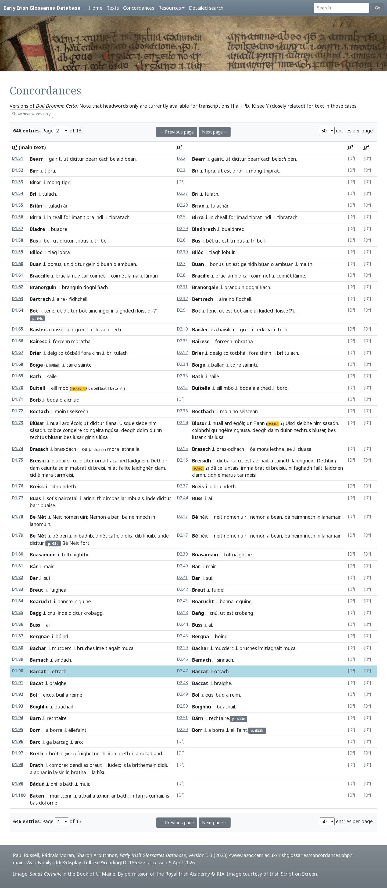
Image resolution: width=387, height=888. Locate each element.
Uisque (126, 423)
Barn (35, 718)
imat (77, 217)
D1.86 (17, 624)
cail (84, 275)
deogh (128, 430)
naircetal (67, 498)
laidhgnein (303, 460)
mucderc (61, 648)
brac (60, 275)
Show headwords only (31, 113)
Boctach (39, 411)
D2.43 (182, 601)
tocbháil (239, 353)
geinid (92, 264)
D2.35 (182, 376)
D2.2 (181, 158)
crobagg (93, 613)
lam (71, 275)
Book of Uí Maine (96, 874)
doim (142, 430)
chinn (265, 353)
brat (259, 468)
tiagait (112, 648)
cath (113, 535)
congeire (72, 430)
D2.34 (182, 364)
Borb (35, 399)
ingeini (106, 310)
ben (292, 159)
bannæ (65, 601)
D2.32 (182, 298)
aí (210, 498)
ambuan (127, 264)
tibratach (287, 217)
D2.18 (182, 612)
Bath (35, 376)
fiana (111, 423)
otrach (221, 671)
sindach (63, 660)
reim (235, 695)
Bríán (36, 205)
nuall (55, 423)
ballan (217, 364)
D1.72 (17, 411)
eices (48, 695)
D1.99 (17, 783)
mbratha (243, 341)
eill (54, 388)
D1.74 (17, 448)
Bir (195, 170)
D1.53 (17, 182)
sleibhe (304, 423)
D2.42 (182, 589)
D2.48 (182, 683)
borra (56, 730)
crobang (244, 613)
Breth (36, 753)
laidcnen (334, 468)
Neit (57, 517)
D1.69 (17, 376)
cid (33, 475)
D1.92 (17, 694)
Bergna (200, 636)
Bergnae (40, 636)
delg (52, 353)
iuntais (231, 468)
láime (299, 275)
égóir (238, 423)
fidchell (243, 299)
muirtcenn (61, 795)
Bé (195, 517)
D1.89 (17, 659)
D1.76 (17, 486)
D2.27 (182, 193)
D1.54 (17, 193)
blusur (54, 437)
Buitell (37, 388)
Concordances (138, 8)
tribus (81, 240)
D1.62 (17, 287)
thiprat (271, 170)
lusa (219, 437)
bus (240, 240)
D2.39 (182, 554)
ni (109, 468)
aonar (40, 772)
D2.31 (182, 287)
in (49, 217)
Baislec (38, 329)
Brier (198, 353)
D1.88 (17, 648)
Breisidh (201, 460)
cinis (208, 437)
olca (129, 535)
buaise (48, 505)
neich (99, 753)
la (129, 765)
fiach (102, 287)
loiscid (143, 310)
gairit (55, 159)
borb (282, 388)
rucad (146, 753)
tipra (210, 170)
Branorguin (43, 287)
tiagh (215, 252)
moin (60, 411)
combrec (58, 765)
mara (47, 475)
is (124, 765)
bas (34, 802)
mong (255, 170)
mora (113, 449)
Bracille (201, 275)
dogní (89, 287)
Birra (35, 217)
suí (209, 578)
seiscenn (248, 411)
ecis (209, 695)
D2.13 (182, 387)
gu (214, 430)
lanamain (332, 517)
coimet (97, 275)
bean (130, 159)
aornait (261, 460)
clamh (198, 475)
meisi (250, 475)
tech (282, 329)
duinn (155, 430)
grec (80, 329)
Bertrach (40, 299)
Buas (35, 498)
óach (71, 449)
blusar (318, 430)
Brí (33, 194)
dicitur (77, 159)
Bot (34, 310)
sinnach (225, 660)
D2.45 (182, 636)
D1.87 (17, 636)
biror (237, 170)
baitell (93, 388)
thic (101, 498)
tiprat (255, 217)
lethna (127, 449)
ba (125, 517)
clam (160, 468)
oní (54, 784)
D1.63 (17, 298)
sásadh (37, 430)
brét (54, 753)
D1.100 (19, 795)
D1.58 (17, 240)
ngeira (97, 430)
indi (99, 217)
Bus (34, 240)
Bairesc (38, 341)
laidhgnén (142, 468)
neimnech (139, 517)
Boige (36, 364)
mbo (63, 388)
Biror (35, 182)
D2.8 (181, 275)
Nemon (97, 517)
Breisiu (38, 460)
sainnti (249, 364)
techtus (38, 437)
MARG (273, 424)
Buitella (201, 388)
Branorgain (205, 287)
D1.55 (17, 205)
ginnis (91, 437)
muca (290, 648)
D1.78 (17, 516)
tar (240, 475)
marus (229, 475)
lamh (232, 275)
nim (153, 423)
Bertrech (202, 299)
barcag (61, 742)
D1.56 (17, 217)
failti (318, 468)
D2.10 (182, 329)
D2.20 (182, 729)
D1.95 (17, 729)
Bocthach (203, 411)
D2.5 (181, 217)
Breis (198, 486)
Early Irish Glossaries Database (41, 7)
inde (151, 498)
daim (273, 430)
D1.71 (17, 399)
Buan (36, 264)
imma (247, 468)
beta (114, 388)
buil (60, 695)
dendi (76, 765)
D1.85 (17, 612)
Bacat (37, 683)
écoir (76, 423)
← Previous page (177, 132)
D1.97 (17, 753)
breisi (99, 468)
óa (253, 449)
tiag (52, 252)
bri (110, 353)
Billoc (36, 252)
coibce (55, 430)
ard (66, 423)
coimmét (261, 275)
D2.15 (182, 448)
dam (35, 468)
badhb (86, 535)
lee (288, 449)
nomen (71, 517)
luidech (267, 310)
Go (377, 8)
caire (71, 364)
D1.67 (17, 352)
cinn (96, 353)
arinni (89, 498)
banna (227, 601)
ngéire (225, 430)
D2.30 (182, 252)
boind (221, 636)
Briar (35, 353)
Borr (35, 730)
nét (103, 535)
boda (245, 388)
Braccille (40, 275)
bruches (86, 648)
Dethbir (158, 460)
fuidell (218, 590)
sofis (52, 498)
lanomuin (40, 524)
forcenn (61, 341)
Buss (197, 498)
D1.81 (17, 566)
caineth (282, 460)
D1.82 (17, 577)
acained (118, 460)
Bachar (38, 648)
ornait (102, 460)
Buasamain (43, 554)
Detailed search (206, 8)
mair (48, 566)
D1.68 (17, 364)
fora (86, 353)
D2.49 (182, 694)
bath (68, 784)
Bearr (36, 159)
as (85, 765)
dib (138, 535)
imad (242, 217)
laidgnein (138, 460)
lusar (78, 437)
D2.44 (182, 498)
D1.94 (17, 718)
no (231, 299)
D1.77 (17, 498)
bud (220, 695)
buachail (226, 706)
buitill (104, 388)
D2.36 (182, 411)
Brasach (39, 449)
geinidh (249, 264)
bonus (54, 264)
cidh (211, 475)
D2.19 (182, 648)
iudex (114, 765)
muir (84, 784)
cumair (156, 795)
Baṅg (198, 613)
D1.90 (17, 671)
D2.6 (181, 240)
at (115, 468)
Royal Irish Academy (187, 874)
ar (113, 795)
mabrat (78, 468)
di (90, 468)
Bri (195, 194)
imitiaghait (270, 648)
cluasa (304, 449)
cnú (214, 613)
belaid (116, 159)
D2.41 (182, 577)
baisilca (226, 329)
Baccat (38, 671)
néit (203, 517)
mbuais (136, 498)
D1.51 (17, 158)
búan (264, 264)
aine (93, 310)
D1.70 (17, 387)
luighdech (125, 310)
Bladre (37, 229)
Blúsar (37, 423)
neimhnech (303, 517)
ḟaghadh (303, 468)
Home (95, 8)
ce (219, 468)
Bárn (197, 718)
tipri (66, 182)
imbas (112, 498)
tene (49, 310)
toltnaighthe (238, 554)
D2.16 (182, 460)
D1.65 (17, 329)
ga (49, 742)
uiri (83, 517)
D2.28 (182, 205)
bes (67, 437)
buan (106, 264)
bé (55, 535)
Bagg (36, 613)
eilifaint (239, 730)
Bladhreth (204, 229)
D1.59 (17, 252)
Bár (34, 566)
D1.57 (17, 228)
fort (84, 543)
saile (52, 376)
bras (59, 449)
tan (139, 795)
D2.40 (182, 566)
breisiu (278, 468)
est (227, 170)
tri (96, 240)
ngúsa (112, 430)
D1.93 (17, 706)
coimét (118, 275)
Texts (113, 8)
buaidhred (233, 229)
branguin (72, 287)
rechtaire (219, 718)
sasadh (330, 423)
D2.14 (182, 423)
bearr (91, 159)
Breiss (37, 486)
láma (133, 275)
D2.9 (181, 310)
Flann (259, 423)
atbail (84, 795)
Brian (198, 205)
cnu (51, 613)
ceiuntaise (52, 468)
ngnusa (242, 430)
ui (256, 310)
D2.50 (182, 706)
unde (163, 535)
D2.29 (182, 228)
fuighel (85, 753)
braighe (222, 683)
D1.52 (17, 170)
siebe (141, 423)
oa (85, 449)
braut (95, 765)
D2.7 (181, 263)
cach (104, 159)
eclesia (98, 329)
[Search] (341, 8)
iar (123, 498)
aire (61, 299)
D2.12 (182, 352)
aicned (264, 388)
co (60, 353)
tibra (49, 170)
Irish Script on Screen (293, 874)
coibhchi (201, 430)
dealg (216, 353)
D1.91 (17, 683)
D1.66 (17, 341)
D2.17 (182, 516)
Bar (196, 566)
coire (235, 364)
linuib (149, 535)
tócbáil (72, 353)
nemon (258, 517)
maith (305, 264)
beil (105, 240)
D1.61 (17, 275)
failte (125, 468)
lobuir (228, 252)
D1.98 (17, 764)
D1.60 (17, 263)
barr (34, 505)
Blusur (199, 423)
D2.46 (182, 659)
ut (66, 159)
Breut (36, 590)
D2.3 (181, 170)
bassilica (60, 329)
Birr (34, 170)
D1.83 (17, 589)
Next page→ (214, 132)
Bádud (37, 784)
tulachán (220, 205)
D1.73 (17, 423)
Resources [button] (169, 8)
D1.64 (17, 310)
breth (123, 753)
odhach (236, 449)
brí (280, 353)
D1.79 (17, 535)
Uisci (290, 423)
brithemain (144, 765)
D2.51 (182, 718)
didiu (163, 765)
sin (61, 772)
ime (100, 648)
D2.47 (182, 671)
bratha (78, 772)
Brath (36, 765)
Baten (37, 795)
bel (47, 240)
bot (83, 310)
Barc (35, 742)
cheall (221, 217)
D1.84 (17, 601)
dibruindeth (223, 486)
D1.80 (17, 554)
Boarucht (41, 601)
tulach (49, 194)
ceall (57, 217)
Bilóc (197, 252)
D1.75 (17, 460)
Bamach (39, 660)
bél (209, 240)
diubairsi (61, 460)
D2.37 (182, 486)
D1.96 (17, 741)
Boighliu (39, 706)
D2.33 (182, 341)
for (66, 217)
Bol (33, 695)
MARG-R (78, 389)
